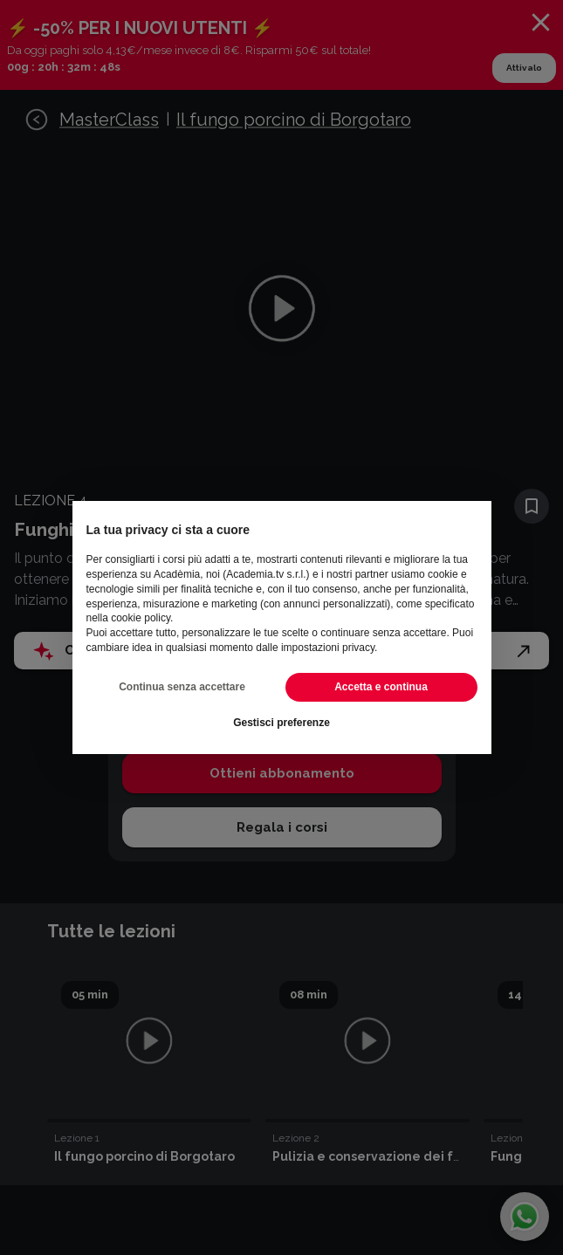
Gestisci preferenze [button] (281, 723)
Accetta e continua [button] (381, 687)
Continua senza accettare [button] (182, 687)
